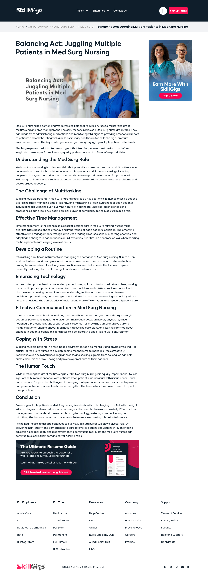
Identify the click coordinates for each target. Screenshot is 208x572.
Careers (130, 535)
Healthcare (60, 513)
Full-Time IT (60, 542)
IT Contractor (61, 549)
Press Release (133, 527)
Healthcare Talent (64, 27)
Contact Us (120, 10)
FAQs (92, 549)
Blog (91, 520)
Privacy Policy (169, 520)
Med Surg (87, 27)
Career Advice (38, 27)
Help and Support (172, 535)
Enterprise (101, 11)
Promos (130, 542)
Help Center (96, 513)
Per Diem (58, 527)
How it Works (133, 520)
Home (20, 27)
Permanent (60, 535)
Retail (20, 535)
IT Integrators (25, 542)
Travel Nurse (61, 520)
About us (130, 513)
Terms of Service (171, 513)
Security (166, 527)
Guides (93, 527)
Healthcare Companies (31, 527)
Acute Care (24, 513)
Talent (82, 11)
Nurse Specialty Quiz (101, 535)
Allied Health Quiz (99, 542)
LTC (19, 520)
